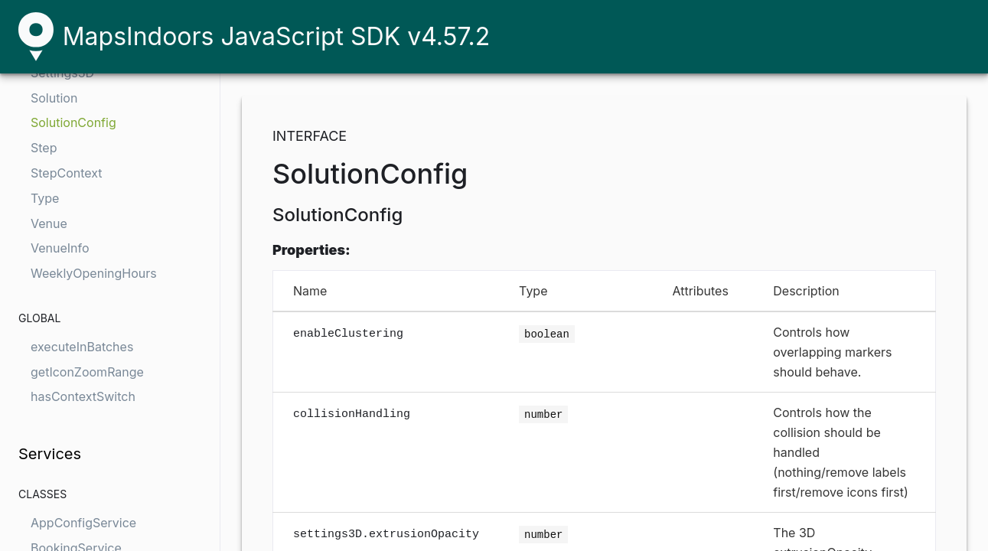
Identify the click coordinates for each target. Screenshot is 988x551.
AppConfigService (83, 522)
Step (44, 147)
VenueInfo (60, 248)
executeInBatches (82, 346)
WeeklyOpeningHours (94, 273)
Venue (49, 223)
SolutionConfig (73, 122)
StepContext (67, 173)
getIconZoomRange (87, 372)
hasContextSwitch (83, 396)
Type (45, 198)
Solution (54, 98)
